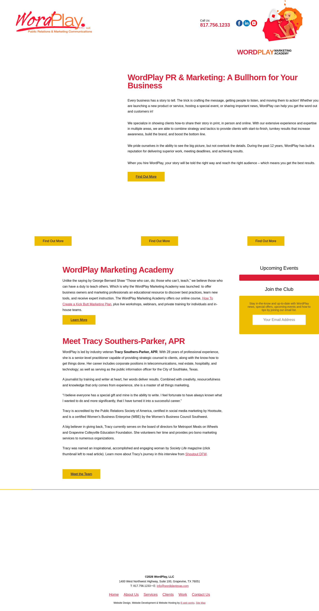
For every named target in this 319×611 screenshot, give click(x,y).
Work (115, 52)
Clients (95, 52)
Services (70, 52)
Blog (159, 52)
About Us (131, 595)
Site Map (200, 602)
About (47, 52)
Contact (137, 52)
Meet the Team (81, 474)
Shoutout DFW (195, 454)
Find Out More (146, 176)
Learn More (79, 320)
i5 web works (187, 602)
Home (28, 52)
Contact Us (201, 595)
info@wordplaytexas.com (173, 585)
